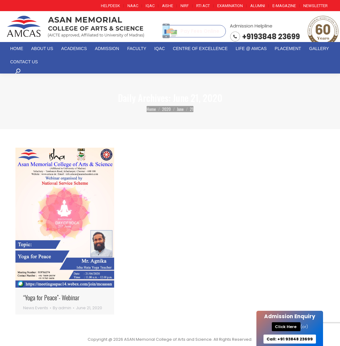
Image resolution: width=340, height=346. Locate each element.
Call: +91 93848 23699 (290, 339)
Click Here (286, 327)
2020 (166, 109)
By (62, 308)
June (180, 109)
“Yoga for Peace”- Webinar (51, 298)
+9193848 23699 (271, 37)
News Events (35, 308)
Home (151, 109)
